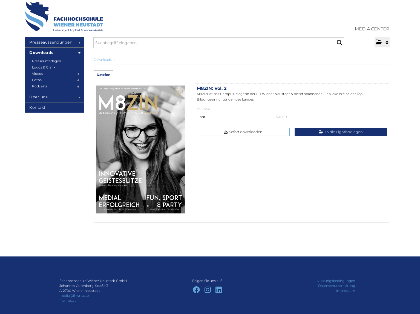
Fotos (55, 80)
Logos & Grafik (43, 67)
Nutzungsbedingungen (336, 281)
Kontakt (37, 107)
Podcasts (55, 86)
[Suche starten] (339, 43)
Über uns (54, 97)
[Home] (64, 17)
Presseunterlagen (46, 61)
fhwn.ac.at (67, 300)
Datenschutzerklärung (336, 286)
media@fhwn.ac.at (74, 295)
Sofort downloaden (243, 132)
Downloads (54, 52)
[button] (382, 42)
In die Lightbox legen (341, 132)
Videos (55, 74)
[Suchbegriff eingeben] (218, 42)
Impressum (345, 291)
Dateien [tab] (103, 75)
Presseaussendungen (54, 42)
